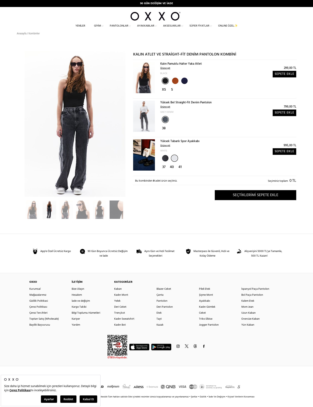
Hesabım (77, 302)
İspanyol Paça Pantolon (255, 296)
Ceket (202, 320)
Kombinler (34, 41)
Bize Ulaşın (78, 296)
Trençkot (119, 320)
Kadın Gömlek (207, 314)
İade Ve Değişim (217, 404)
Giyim (97, 29)
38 (164, 135)
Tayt (159, 326)
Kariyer (76, 326)
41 (180, 174)
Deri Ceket (120, 314)
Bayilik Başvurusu (39, 332)
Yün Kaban (247, 332)
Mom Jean (247, 314)
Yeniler (80, 29)
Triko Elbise (205, 326)
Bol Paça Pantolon (252, 302)
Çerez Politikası (38, 314)
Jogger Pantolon (209, 332)
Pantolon (161, 308)
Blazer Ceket (163, 296)
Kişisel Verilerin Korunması (241, 404)
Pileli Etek (204, 296)
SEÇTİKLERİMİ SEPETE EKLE (255, 202)
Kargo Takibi (79, 314)
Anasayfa (21, 41)
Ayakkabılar (145, 29)
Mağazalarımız (37, 302)
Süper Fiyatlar (199, 29)
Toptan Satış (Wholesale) (44, 326)
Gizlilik (203, 404)
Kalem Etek (247, 308)
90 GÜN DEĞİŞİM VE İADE (156, 3)
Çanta (159, 302)
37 (163, 174)
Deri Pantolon (164, 314)
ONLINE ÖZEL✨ (228, 29)
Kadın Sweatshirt (124, 326)
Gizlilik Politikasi (38, 308)
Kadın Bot (120, 332)
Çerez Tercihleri (38, 320)
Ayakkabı (204, 308)
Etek (159, 320)
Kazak (159, 332)
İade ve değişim (81, 308)
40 (172, 174)
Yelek (117, 308)
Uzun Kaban (248, 320)
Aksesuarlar (172, 29)
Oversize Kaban (250, 326)
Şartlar (194, 404)
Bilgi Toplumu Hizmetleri (86, 320)
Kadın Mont (121, 302)
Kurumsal (35, 296)
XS (164, 97)
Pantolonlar (119, 29)
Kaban (118, 296)
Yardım (76, 332)
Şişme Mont (206, 302)
